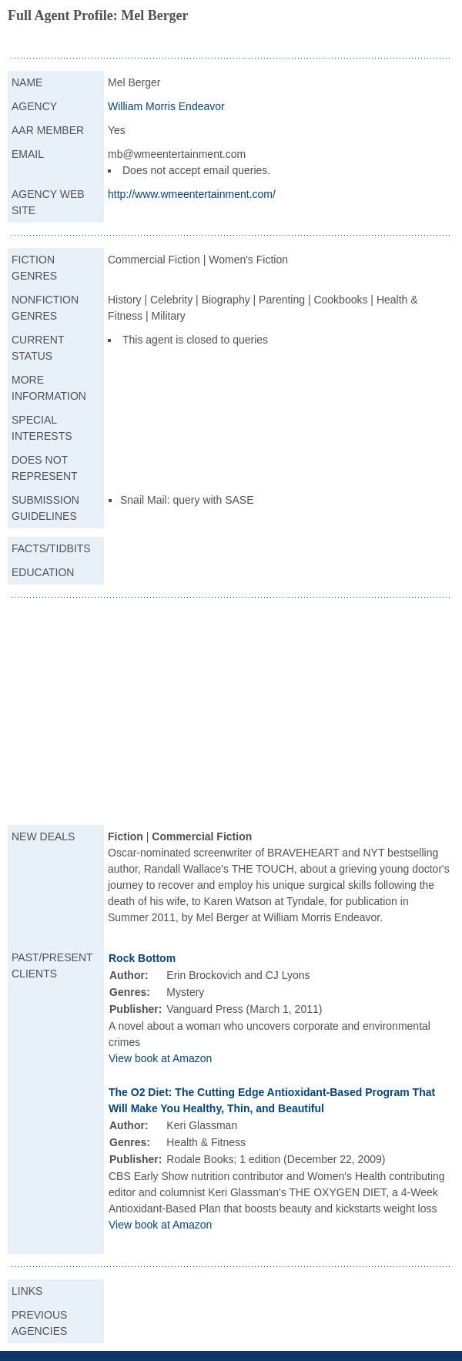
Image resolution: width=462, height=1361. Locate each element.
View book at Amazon (160, 1058)
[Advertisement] (231, 713)
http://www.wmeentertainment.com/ (192, 194)
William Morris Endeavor (166, 106)
